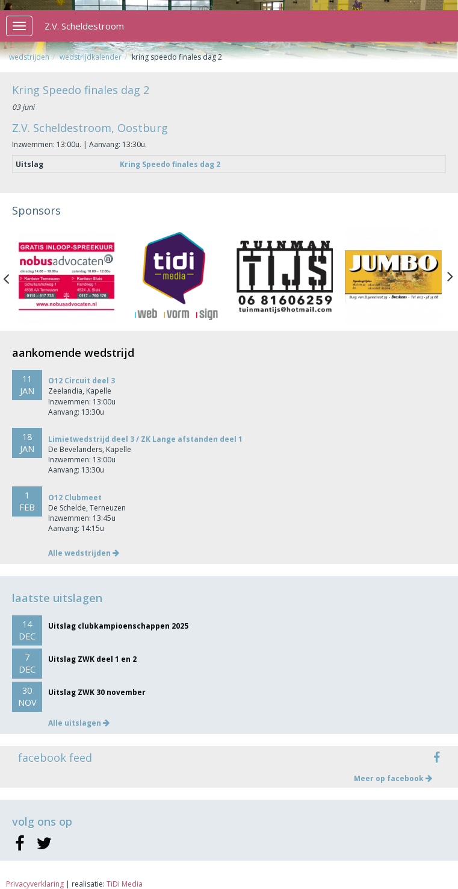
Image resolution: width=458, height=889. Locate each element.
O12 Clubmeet (75, 497)
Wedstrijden (29, 57)
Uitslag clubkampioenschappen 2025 (118, 626)
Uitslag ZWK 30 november (97, 692)
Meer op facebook (393, 778)
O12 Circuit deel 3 (81, 380)
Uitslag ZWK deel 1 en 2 (92, 659)
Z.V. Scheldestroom (84, 26)
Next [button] (450, 276)
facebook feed (55, 757)
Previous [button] (12, 276)
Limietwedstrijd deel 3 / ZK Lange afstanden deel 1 (145, 439)
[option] (66, 276)
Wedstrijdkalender (91, 57)
